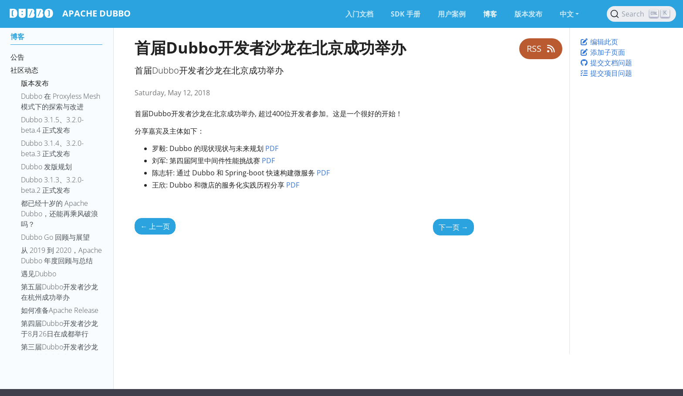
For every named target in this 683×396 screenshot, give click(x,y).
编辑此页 (599, 42)
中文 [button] (567, 14)
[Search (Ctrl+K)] (641, 14)
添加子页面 (602, 52)
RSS (541, 48)
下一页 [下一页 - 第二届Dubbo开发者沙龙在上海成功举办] (453, 227)
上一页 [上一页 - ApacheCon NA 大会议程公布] (155, 226)
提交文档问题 (606, 62)
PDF (271, 148)
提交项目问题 (606, 73)
